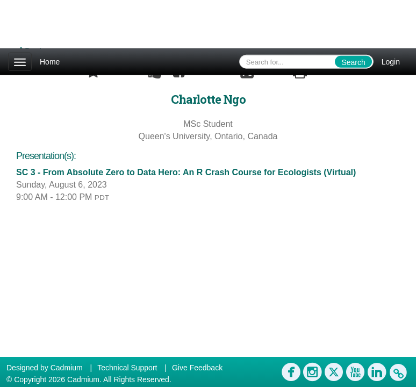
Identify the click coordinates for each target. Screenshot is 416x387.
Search (353, 62)
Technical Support (127, 367)
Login (391, 62)
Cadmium (67, 367)
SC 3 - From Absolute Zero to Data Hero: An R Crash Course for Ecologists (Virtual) (186, 172)
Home (50, 62)
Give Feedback (197, 367)
